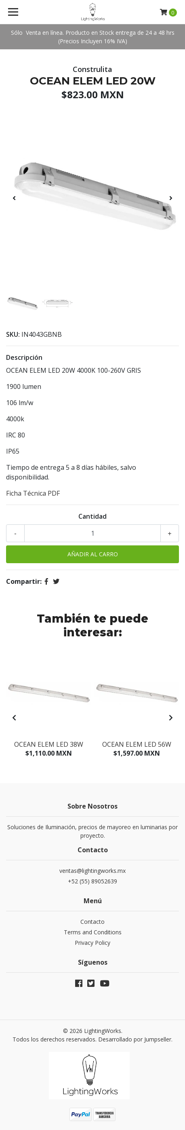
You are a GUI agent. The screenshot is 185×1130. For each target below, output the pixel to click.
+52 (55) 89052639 (92, 881)
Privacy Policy (92, 942)
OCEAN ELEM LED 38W (48, 744)
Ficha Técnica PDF (33, 493)
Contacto (92, 921)
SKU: (13, 334)
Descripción (24, 357)
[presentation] (14, 198)
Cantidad (92, 516)
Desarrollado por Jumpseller (134, 1039)
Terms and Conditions (93, 932)
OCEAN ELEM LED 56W (136, 744)
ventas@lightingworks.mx (92, 870)
